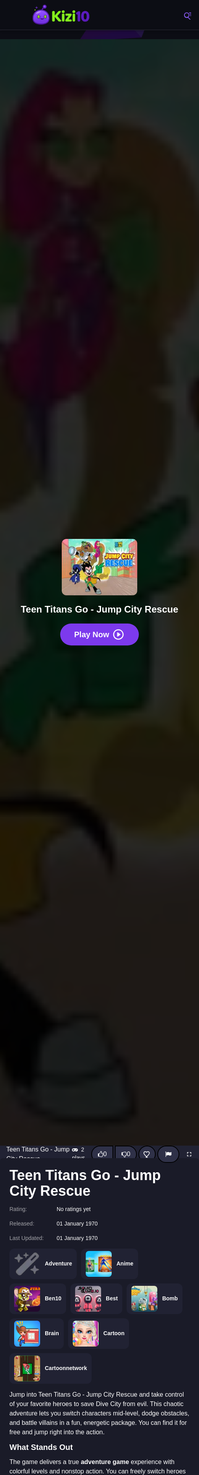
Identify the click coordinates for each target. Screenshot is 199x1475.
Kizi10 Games (61, 15)
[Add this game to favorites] (147, 1154)
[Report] (168, 1154)
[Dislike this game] (126, 1154)
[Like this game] (102, 1154)
